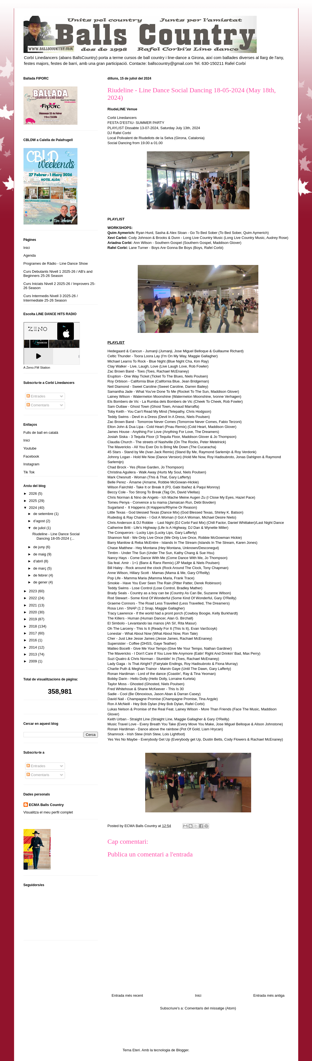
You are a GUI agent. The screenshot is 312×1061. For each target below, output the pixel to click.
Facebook (31, 456)
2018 (33, 626)
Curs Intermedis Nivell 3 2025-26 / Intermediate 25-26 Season (51, 298)
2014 (33, 647)
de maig (40, 554)
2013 (33, 654)
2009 (33, 661)
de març (40, 568)
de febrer (41, 575)
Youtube (30, 448)
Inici (198, 995)
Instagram (32, 464)
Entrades (36, 396)
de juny (39, 547)
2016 (33, 640)
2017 (33, 633)
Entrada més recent (127, 995)
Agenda (30, 255)
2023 (33, 591)
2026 (33, 493)
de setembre (43, 514)
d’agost (39, 521)
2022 (33, 598)
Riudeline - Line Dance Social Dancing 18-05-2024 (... (56, 536)
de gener (40, 582)
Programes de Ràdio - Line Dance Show (56, 263)
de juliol (39, 528)
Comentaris (38, 405)
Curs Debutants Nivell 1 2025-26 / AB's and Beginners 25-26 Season (58, 273)
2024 (33, 508)
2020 (33, 612)
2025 (33, 501)
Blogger (182, 1050)
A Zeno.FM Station (37, 367)
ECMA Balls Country (46, 805)
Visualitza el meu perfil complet (48, 812)
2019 (33, 619)
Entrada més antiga (269, 995)
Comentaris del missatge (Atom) (210, 1008)
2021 (33, 605)
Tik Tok (29, 472)
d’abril (38, 561)
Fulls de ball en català (41, 432)
